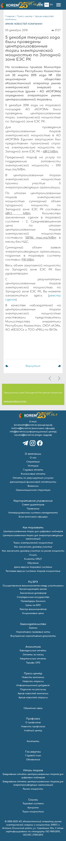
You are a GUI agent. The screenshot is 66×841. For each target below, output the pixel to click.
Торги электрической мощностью (33, 543)
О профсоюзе (33, 722)
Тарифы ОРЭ (33, 662)
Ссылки (33, 799)
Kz (42, 5)
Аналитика (33, 646)
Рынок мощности (33, 789)
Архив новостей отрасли (33, 697)
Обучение (33, 563)
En (51, 5)
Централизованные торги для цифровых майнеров (33, 531)
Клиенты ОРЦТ (33, 559)
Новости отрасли (33, 681)
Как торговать (33, 527)
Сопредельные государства (33, 597)
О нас (33, 457)
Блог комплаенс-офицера (33, 517)
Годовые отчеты (33, 470)
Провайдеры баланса (33, 601)
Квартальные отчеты (33, 658)
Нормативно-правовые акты (33, 632)
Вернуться (33, 366)
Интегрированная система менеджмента (33, 512)
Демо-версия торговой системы (33, 567)
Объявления (33, 759)
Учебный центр (33, 730)
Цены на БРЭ (33, 605)
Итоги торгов (33, 770)
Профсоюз (33, 718)
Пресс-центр (25, 16)
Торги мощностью (33, 811)
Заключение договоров (33, 593)
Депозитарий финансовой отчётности (33, 482)
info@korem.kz (18, 431)
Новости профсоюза (33, 726)
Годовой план (33, 755)
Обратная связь (33, 708)
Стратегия (33, 462)
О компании (33, 454)
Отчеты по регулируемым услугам (33, 478)
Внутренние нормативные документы (33, 636)
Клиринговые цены (33, 613)
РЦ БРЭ (33, 582)
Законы (33, 628)
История (33, 466)
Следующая (56, 366)
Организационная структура (33, 490)
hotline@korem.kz (21, 428)
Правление (33, 508)
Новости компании (33, 677)
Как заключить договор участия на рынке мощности (33, 551)
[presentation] (50, 378)
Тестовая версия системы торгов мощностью (33, 571)
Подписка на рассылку (33, 689)
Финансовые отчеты (33, 474)
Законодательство (33, 624)
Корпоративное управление (33, 501)
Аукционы (33, 807)
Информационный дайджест (33, 685)
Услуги (33, 555)
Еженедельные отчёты (33, 650)
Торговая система (33, 803)
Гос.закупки (33, 751)
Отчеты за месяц (33, 654)
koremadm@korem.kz (25, 425)
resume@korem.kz (24, 435)
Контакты (33, 741)
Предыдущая (10, 366)
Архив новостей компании (33, 693)
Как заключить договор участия (33, 547)
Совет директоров (33, 504)
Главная (9, 16)
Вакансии (33, 486)
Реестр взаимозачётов (33, 609)
